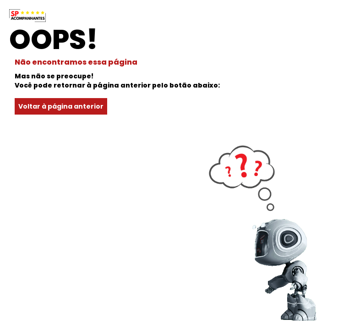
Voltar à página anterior (61, 106)
